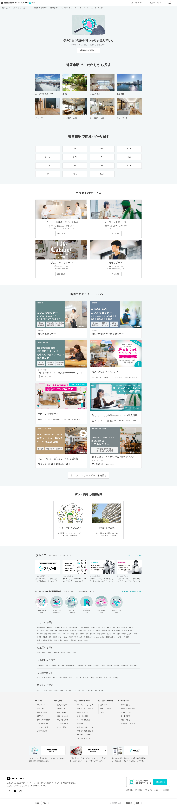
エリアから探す (62, 720)
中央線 (80, 630)
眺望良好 (71, 678)
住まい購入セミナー (84, 712)
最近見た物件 (42, 712)
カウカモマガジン (83, 738)
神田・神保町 (53, 637)
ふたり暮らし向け (101, 678)
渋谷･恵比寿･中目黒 (60, 627)
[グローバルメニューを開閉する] (174, 3)
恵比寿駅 (109, 665)
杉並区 (75, 653)
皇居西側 (73, 630)
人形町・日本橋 (132, 634)
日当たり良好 (63, 678)
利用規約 (138, 790)
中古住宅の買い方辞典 (85, 731)
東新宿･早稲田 (105, 630)
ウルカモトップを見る (134, 555)
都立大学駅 (88, 665)
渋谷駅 (54, 665)
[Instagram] (20, 791)
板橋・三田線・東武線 (61, 640)
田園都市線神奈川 (110, 637)
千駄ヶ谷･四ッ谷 (89, 630)
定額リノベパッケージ (85, 727)
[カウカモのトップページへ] (17, 3)
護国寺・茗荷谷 (106, 634)
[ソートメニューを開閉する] (37, 803)
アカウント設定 (42, 727)
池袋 (98, 634)
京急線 (80, 640)
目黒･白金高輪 (73, 627)
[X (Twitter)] (9, 791)
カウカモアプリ (126, 712)
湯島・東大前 (121, 634)
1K (41, 690)
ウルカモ (103, 712)
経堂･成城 (47, 634)
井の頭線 (124, 627)
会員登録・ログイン (128, 723)
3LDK (88, 690)
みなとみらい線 (99, 637)
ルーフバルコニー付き (44, 678)
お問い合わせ (125, 720)
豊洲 (55, 630)
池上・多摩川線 (127, 630)
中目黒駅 (96, 665)
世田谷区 (56, 653)
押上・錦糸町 (80, 634)
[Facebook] (15, 791)
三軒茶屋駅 (40, 665)
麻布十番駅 (133, 665)
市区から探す (62, 712)
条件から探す (62, 705)
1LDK (50, 690)
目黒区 (50, 653)
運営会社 (129, 790)
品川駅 (48, 665)
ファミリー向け (113, 678)
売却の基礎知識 (105, 708)
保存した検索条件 (43, 720)
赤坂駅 (103, 665)
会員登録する (160, 782)
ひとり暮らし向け (88, 678)
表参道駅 (116, 665)
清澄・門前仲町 (64, 630)
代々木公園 (116, 627)
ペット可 (78, 678)
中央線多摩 (73, 640)
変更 (137, 803)
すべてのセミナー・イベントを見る (88, 475)
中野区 (69, 653)
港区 (38, 653)
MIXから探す (61, 727)
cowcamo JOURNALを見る (132, 591)
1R (38, 690)
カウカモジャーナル (84, 735)
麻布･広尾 (50, 627)
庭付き (55, 678)
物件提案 (80, 723)
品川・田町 (40, 630)
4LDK (101, 690)
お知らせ (40, 708)
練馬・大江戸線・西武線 (44, 640)
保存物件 (40, 716)
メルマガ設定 (42, 731)
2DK (69, 690)
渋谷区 (63, 653)
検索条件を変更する (88, 50)
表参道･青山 (41, 627)
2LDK (74, 690)
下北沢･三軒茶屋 (84, 627)
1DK (45, 690)
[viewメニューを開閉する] (45, 803)
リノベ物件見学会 (83, 720)
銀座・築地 (49, 630)
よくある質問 (125, 716)
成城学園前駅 (70, 665)
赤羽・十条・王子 (123, 637)
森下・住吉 (61, 634)
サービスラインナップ (85, 708)
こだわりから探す (63, 723)
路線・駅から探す (63, 716)
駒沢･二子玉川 (106, 627)
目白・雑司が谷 (90, 634)
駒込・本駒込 (63, 637)
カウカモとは (125, 705)
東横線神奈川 (88, 637)
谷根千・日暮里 (42, 637)
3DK (83, 690)
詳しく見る (61, 233)
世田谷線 (40, 634)
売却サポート (105, 705)
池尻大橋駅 (61, 665)
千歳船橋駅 (79, 665)
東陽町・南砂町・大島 (75, 637)
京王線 (54, 634)
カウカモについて (136, 3)
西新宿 (98, 630)
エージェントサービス (85, 705)
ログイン (156, 3)
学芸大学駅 (124, 665)
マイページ (41, 705)
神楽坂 (131, 627)
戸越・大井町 (116, 630)
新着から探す (62, 708)
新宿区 (44, 653)
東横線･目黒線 (95, 627)
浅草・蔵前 (70, 634)
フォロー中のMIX (43, 723)
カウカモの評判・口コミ (129, 708)
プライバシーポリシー (152, 790)
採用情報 (166, 790)
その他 (86, 640)
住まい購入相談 (82, 716)
